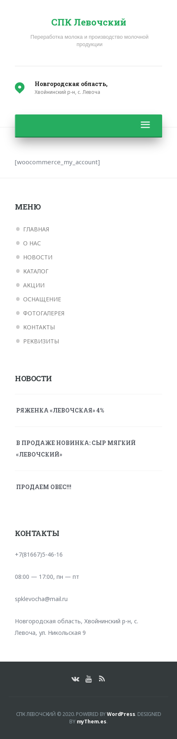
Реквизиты (41, 341)
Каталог (36, 271)
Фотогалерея (43, 313)
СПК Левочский (88, 22)
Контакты (39, 327)
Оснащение (42, 299)
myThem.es (91, 721)
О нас (32, 243)
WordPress (121, 714)
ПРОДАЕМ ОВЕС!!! (43, 487)
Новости (37, 257)
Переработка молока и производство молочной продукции (90, 40)
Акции (34, 285)
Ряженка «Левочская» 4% (60, 410)
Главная (36, 229)
